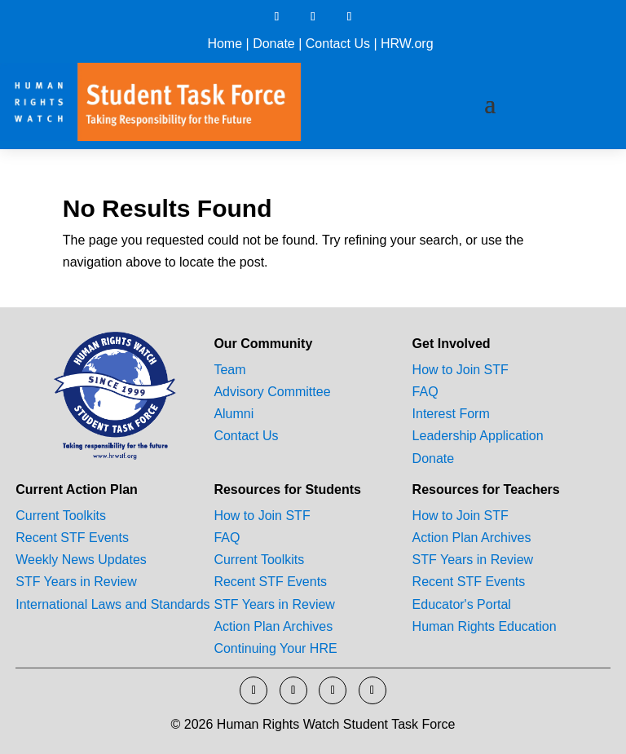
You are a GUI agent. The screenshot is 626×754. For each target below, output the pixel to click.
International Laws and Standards (112, 604)
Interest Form (451, 414)
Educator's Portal (461, 604)
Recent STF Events (72, 538)
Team (229, 370)
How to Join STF (460, 370)
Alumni (233, 414)
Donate (274, 44)
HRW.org (407, 44)
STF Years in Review (76, 582)
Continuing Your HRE (275, 648)
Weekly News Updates (81, 560)
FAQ (425, 392)
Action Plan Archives (273, 626)
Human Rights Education (484, 626)
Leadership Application (478, 436)
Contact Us (338, 44)
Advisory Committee (272, 392)
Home (224, 44)
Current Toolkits (60, 516)
